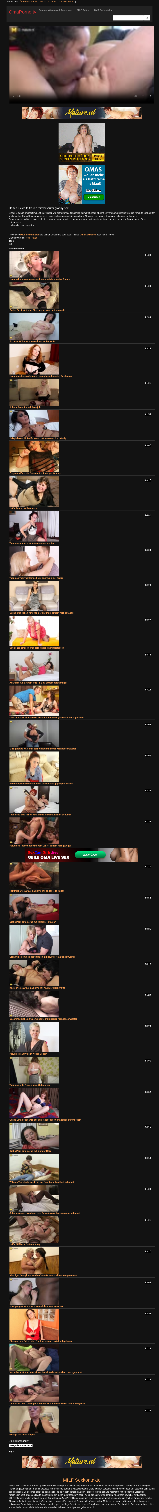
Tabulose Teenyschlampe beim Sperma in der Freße (36, 578)
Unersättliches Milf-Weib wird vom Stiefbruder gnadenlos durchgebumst (46, 717)
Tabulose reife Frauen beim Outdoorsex (29, 1085)
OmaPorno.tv (22, 11)
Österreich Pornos (28, 1)
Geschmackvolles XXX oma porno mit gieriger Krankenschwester (43, 1019)
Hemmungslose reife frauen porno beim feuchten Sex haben (40, 376)
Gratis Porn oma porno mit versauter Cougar (32, 922)
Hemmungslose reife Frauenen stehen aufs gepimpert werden (41, 783)
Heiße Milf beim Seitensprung (24, 1244)
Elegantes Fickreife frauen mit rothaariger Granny (35, 473)
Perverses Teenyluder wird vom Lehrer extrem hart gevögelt (40, 845)
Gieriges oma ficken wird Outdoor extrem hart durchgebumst (41, 1341)
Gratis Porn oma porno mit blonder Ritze (30, 1151)
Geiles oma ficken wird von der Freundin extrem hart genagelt (41, 613)
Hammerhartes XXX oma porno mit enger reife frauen (36, 891)
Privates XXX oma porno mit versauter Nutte (32, 341)
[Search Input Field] (128, 17)
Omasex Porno (66, 1)
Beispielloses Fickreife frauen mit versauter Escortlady (37, 438)
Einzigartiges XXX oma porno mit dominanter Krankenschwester (42, 748)
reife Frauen (31, 238)
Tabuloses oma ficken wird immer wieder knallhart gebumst (40, 814)
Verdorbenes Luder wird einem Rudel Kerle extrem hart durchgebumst (45, 1372)
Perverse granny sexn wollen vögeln (28, 1054)
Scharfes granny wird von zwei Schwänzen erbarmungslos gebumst (44, 1213)
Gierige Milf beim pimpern (22, 1434)
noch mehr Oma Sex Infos (21, 225)
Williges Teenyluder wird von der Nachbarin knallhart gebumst (41, 1182)
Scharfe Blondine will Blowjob (25, 407)
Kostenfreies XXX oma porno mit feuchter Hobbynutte (37, 988)
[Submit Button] (147, 17)
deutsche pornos (48, 1)
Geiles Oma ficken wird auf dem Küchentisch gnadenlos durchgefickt (45, 1120)
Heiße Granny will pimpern (23, 508)
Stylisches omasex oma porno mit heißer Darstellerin (36, 648)
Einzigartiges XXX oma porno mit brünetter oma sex (36, 1306)
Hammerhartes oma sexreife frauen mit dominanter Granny (39, 279)
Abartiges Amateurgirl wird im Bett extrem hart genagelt (38, 683)
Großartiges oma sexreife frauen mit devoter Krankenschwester (42, 957)
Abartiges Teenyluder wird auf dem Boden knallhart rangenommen (43, 1275)
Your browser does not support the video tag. (81, 65)
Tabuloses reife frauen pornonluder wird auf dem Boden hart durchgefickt (47, 1403)
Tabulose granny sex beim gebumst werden (32, 543)
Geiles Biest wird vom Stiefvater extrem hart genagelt (37, 310)
